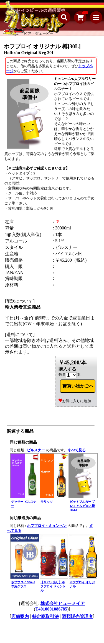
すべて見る (77, 450)
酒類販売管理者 (77, 616)
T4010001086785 (51, 609)
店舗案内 (20, 616)
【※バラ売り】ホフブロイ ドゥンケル (53, 586)
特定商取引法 (45, 616)
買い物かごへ (77, 386)
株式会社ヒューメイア (62, 603)
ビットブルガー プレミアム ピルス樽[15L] (82, 505)
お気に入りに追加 (75, 401)
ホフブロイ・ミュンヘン (47, 526)
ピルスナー (36, 450)
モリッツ (46, 501)
